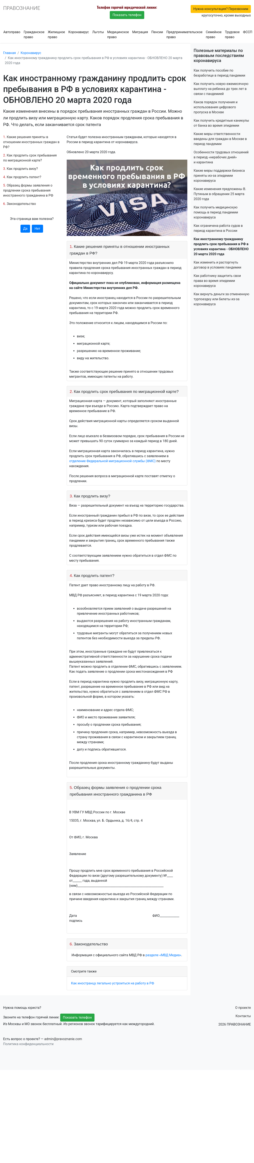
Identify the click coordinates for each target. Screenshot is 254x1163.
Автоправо (11, 32)
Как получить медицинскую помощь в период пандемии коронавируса (216, 212)
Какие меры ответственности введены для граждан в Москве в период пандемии (220, 139)
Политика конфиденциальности (28, 1044)
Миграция (140, 32)
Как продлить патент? (24, 177)
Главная (9, 53)
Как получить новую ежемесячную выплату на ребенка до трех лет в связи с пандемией (221, 89)
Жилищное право (56, 34)
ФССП (247, 32)
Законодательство (21, 204)
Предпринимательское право (184, 34)
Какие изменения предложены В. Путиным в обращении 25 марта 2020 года (220, 194)
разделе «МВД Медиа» (163, 955)
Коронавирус (78, 32)
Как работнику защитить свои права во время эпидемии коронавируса (217, 281)
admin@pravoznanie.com (63, 1039)
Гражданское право (34, 34)
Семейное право (214, 34)
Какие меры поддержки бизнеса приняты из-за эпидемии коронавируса (219, 176)
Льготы (98, 32)
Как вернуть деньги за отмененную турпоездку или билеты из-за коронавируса (221, 299)
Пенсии (157, 32)
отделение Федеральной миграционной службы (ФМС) (112, 461)
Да (25, 229)
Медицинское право (118, 34)
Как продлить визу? (22, 169)
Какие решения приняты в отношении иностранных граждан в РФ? (31, 142)
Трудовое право (232, 34)
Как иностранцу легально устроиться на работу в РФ (112, 983)
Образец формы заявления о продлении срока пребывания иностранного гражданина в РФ (28, 190)
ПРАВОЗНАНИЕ (21, 8)
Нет (37, 229)
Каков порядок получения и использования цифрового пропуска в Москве (215, 107)
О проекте (243, 1008)
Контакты (243, 1016)
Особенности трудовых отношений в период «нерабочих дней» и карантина (221, 157)
